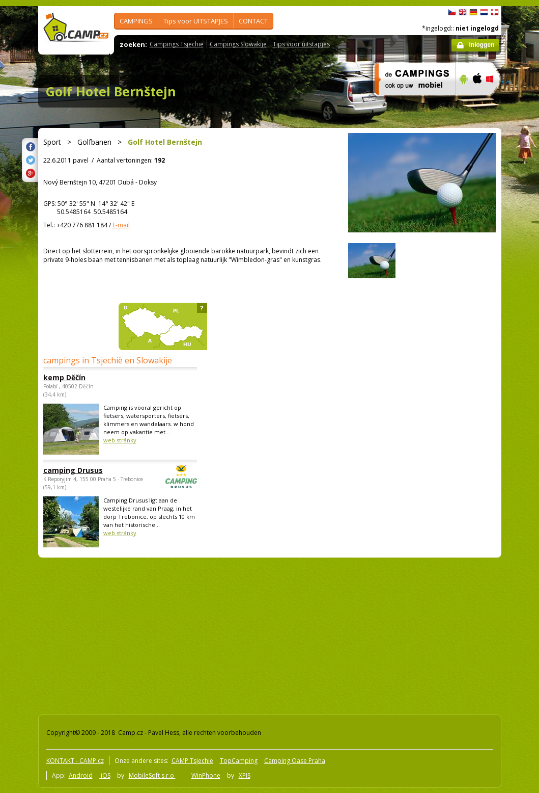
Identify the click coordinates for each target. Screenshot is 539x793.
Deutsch (473, 12)
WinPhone (205, 775)
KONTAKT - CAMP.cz (75, 760)
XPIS (244, 775)
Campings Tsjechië (177, 44)
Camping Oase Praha (294, 760)
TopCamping (239, 760)
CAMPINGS (136, 20)
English (463, 12)
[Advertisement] (176, 634)
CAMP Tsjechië (192, 760)
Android (81, 775)
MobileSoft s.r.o (152, 775)
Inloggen (482, 44)
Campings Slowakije (238, 44)
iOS (104, 775)
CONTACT (253, 20)
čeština (452, 12)
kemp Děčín (64, 377)
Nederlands (484, 12)
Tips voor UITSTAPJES (195, 20)
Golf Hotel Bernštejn (111, 91)
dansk (495, 12)
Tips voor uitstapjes (301, 44)
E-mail (121, 225)
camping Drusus (92, 470)
